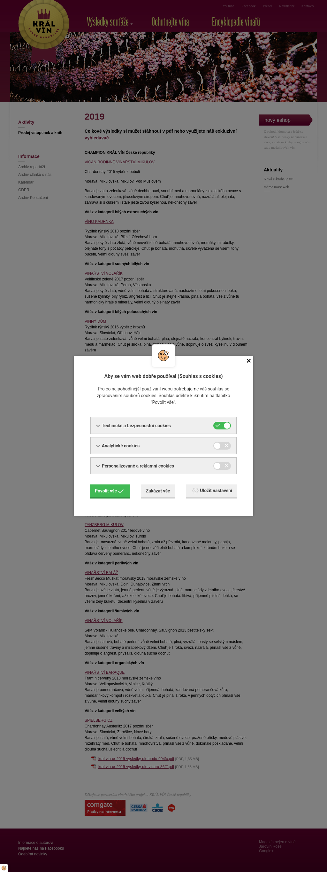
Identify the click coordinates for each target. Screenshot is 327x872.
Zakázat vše (158, 490)
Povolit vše (109, 490)
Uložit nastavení (212, 491)
